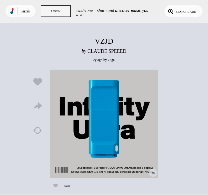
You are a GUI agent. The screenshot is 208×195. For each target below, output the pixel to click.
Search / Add (181, 11)
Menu (25, 11)
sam (67, 185)
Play (104, 124)
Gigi (111, 60)
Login (55, 11)
